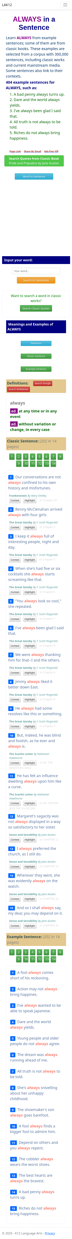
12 (40, 463)
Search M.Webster (18, 389)
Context (15, 500)
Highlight (30, 500)
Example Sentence (36, 369)
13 (47, 463)
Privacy (50, 1233)
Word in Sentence (34, 176)
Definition (36, 343)
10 (26, 463)
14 (54, 463)
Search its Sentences (36, 280)
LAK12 (7, 4)
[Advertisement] (36, 219)
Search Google (43, 383)
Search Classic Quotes (36, 308)
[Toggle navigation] (65, 4)
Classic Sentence (36, 356)
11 (33, 463)
